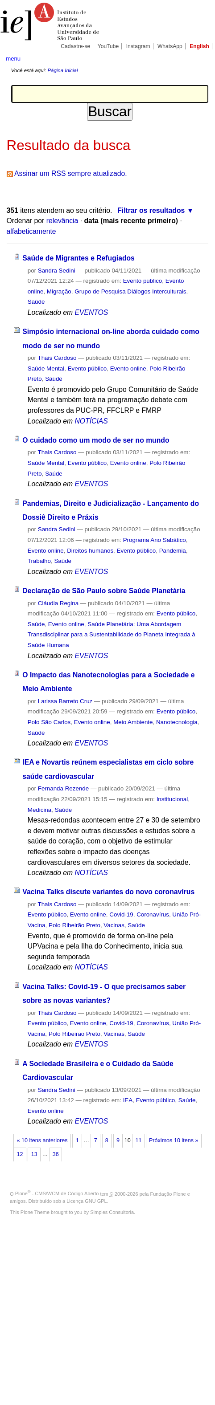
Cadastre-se (75, 46)
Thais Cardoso (57, 357)
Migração (59, 291)
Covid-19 (121, 914)
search (200, 57)
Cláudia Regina (58, 603)
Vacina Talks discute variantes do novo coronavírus (108, 892)
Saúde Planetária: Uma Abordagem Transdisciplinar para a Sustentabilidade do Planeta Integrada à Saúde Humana (111, 634)
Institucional (172, 799)
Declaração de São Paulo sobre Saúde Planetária (103, 591)
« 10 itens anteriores (42, 1140)
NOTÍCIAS (91, 421)
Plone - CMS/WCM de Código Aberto (57, 1193)
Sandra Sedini (56, 270)
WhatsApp (169, 46)
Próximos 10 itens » (173, 1140)
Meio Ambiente (133, 722)
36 (56, 1154)
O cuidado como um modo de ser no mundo (95, 440)
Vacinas (113, 925)
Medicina (39, 809)
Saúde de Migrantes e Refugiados (78, 258)
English (199, 46)
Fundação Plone (168, 1193)
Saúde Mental (46, 368)
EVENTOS (91, 312)
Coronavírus (152, 914)
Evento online (128, 368)
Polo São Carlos (49, 722)
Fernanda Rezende (63, 788)
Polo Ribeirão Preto (74, 925)
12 (20, 1154)
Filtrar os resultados (151, 210)
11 (138, 1140)
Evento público (142, 280)
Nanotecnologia (177, 722)
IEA (128, 1100)
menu (13, 58)
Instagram (138, 46)
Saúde (36, 301)
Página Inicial (62, 70)
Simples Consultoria (112, 1212)
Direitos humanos (90, 550)
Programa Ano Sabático (154, 540)
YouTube (108, 46)
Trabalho (39, 561)
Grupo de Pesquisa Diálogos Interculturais (130, 291)
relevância (62, 220)
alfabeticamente (31, 231)
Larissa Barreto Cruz (65, 701)
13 (34, 1154)
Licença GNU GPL (86, 1201)
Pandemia (172, 550)
